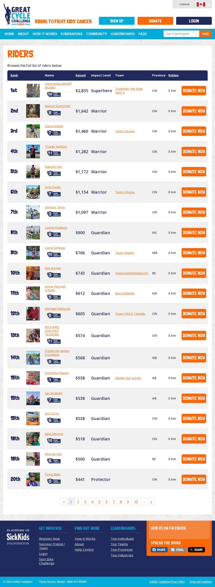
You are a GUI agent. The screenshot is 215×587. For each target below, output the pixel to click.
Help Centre (84, 549)
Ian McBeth (53, 393)
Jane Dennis (54, 434)
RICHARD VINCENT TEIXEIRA (52, 330)
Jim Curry (52, 413)
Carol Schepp (55, 248)
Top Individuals (122, 538)
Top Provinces (122, 549)
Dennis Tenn (55, 207)
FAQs (143, 34)
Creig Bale (52, 474)
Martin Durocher (58, 106)
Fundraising (72, 34)
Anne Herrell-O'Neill (55, 288)
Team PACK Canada (130, 313)
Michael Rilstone (57, 308)
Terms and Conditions (201, 582)
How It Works (45, 34)
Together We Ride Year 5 (129, 91)
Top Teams (119, 544)
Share (161, 550)
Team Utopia (125, 131)
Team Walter (125, 253)
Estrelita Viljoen (57, 373)
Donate (155, 21)
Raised (81, 75)
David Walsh (54, 126)
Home (9, 34)
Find (205, 34)
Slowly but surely (128, 378)
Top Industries (122, 555)
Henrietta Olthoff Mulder (58, 85)
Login (194, 21)
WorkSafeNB (124, 293)
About (23, 34)
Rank (14, 75)
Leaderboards (123, 34)
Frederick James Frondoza (57, 353)
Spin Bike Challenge (46, 561)
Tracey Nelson (56, 146)
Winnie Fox (53, 454)
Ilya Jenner (53, 268)
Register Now (49, 538)
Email (180, 550)
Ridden (173, 75)
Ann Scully (53, 187)
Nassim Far (53, 166)
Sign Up (116, 21)
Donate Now (194, 90)
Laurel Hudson (56, 227)
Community (96, 34)
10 (136, 501)
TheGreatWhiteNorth (131, 273)
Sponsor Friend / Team (52, 546)
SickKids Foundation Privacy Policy (167, 582)
